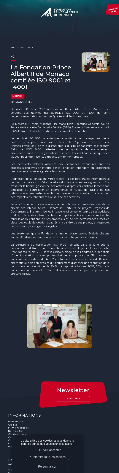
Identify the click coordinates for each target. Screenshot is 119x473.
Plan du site (15, 392)
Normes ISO (15, 401)
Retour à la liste (22, 40)
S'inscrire (73, 369)
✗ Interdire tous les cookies (47, 456)
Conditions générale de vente (26, 410)
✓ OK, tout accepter (47, 450)
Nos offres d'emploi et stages (26, 417)
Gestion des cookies (20, 407)
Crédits (12, 395)
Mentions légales (18, 398)
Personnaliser (47, 466)
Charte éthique (17, 404)
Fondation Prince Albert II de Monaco (59, 13)
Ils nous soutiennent (20, 413)
